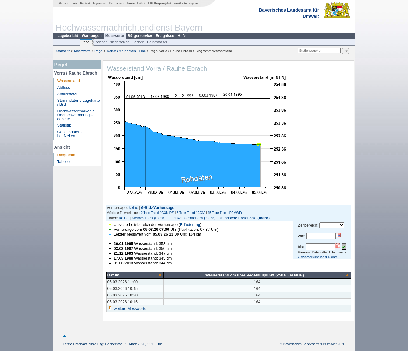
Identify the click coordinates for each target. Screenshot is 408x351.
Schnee (138, 42)
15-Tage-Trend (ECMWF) (225, 212)
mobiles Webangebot (186, 3)
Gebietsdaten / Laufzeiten (70, 134)
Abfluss (63, 87)
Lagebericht (67, 36)
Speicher (100, 42)
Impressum (99, 3)
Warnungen (92, 36)
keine (133, 207)
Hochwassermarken (185, 218)
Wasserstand (68, 80)
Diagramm (66, 155)
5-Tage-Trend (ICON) (191, 212)
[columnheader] (134, 275)
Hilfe (182, 36)
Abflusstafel (67, 94)
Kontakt (85, 3)
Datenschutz (116, 3)
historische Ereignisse (237, 218)
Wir (75, 3)
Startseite (64, 3)
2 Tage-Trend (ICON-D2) (157, 212)
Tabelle (63, 161)
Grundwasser (157, 42)
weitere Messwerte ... (132, 308)
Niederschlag (119, 42)
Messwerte (114, 36)
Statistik (64, 125)
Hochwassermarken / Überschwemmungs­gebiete (75, 115)
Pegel (85, 42)
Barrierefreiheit (136, 3)
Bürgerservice (139, 36)
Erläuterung (190, 224)
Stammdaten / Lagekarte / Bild (78, 102)
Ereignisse (165, 36)
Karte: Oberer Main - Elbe (126, 51)
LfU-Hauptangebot (159, 3)
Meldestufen (142, 218)
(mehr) (159, 218)
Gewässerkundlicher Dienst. (318, 257)
